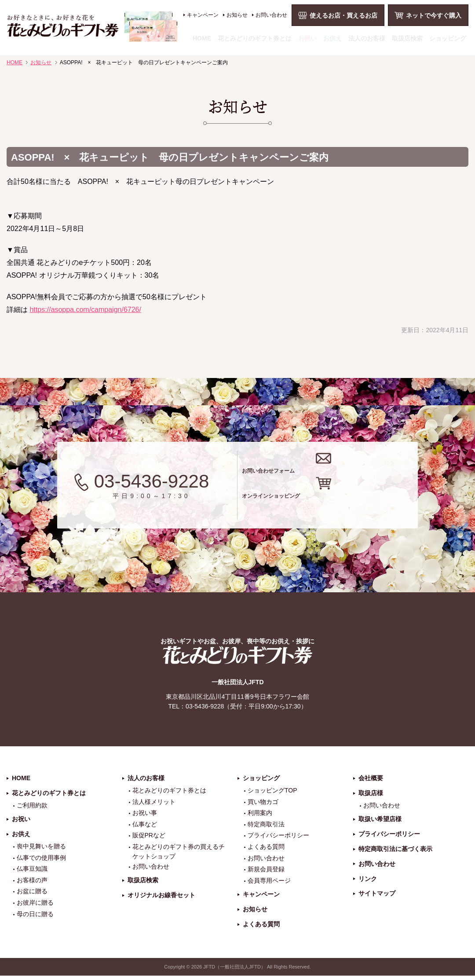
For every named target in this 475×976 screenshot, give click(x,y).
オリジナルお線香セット (161, 895)
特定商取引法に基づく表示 (395, 849)
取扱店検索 (407, 38)
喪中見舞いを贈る (41, 846)
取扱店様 (370, 793)
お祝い (307, 38)
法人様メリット (153, 802)
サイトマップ (376, 894)
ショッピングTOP (272, 790)
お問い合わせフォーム (333, 467)
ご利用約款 (32, 805)
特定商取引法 (266, 824)
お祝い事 (144, 813)
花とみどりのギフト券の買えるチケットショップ (178, 852)
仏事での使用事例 (41, 858)
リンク (367, 879)
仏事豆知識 (32, 869)
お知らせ (237, 15)
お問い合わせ (271, 15)
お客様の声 (32, 880)
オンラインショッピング (339, 502)
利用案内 (260, 813)
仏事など (144, 824)
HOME (202, 38)
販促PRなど (148, 836)
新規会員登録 (266, 869)
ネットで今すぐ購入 (433, 15)
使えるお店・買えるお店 (343, 15)
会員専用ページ (269, 880)
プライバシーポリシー (278, 836)
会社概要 (370, 778)
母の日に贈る (35, 914)
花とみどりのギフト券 (237, 656)
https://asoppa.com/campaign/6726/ (85, 309)
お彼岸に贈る (35, 902)
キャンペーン (203, 15)
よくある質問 (266, 847)
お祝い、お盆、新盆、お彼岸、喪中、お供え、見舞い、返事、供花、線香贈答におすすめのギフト (92, 26)
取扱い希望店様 (380, 819)
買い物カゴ (263, 802)
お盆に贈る (32, 891)
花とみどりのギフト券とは (255, 38)
